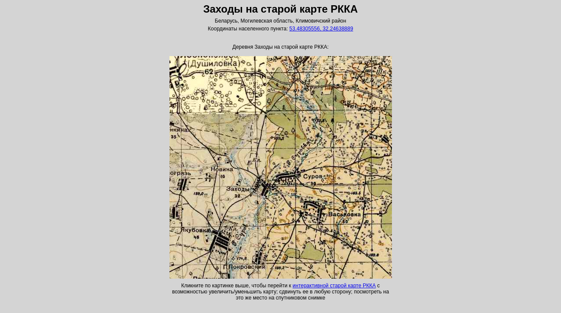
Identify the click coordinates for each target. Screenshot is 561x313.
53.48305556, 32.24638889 (321, 29)
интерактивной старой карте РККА (333, 286)
